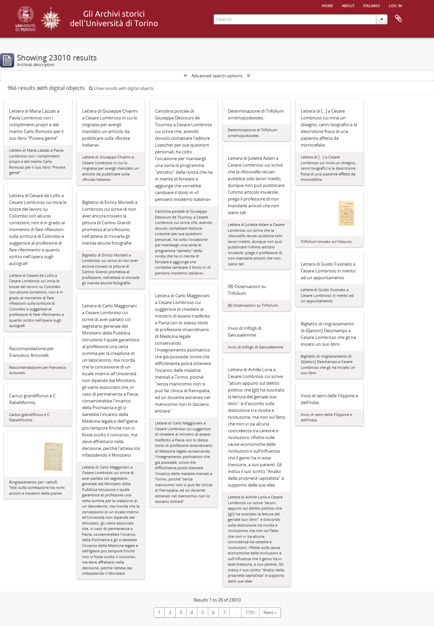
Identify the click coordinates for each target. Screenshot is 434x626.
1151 (250, 612)
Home (327, 5)
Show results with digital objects (121, 88)
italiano (371, 5)
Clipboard (398, 18)
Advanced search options (217, 76)
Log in (395, 5)
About (348, 5)
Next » (269, 612)
